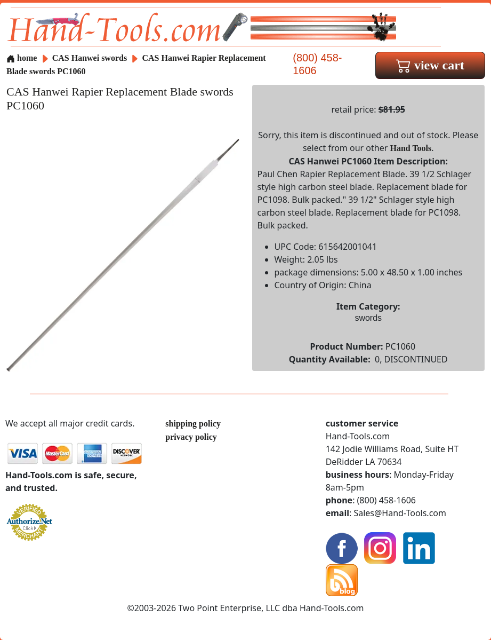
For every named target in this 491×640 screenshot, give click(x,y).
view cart (430, 65)
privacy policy (190, 436)
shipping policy (193, 423)
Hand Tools (410, 148)
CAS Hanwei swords (89, 57)
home (21, 57)
